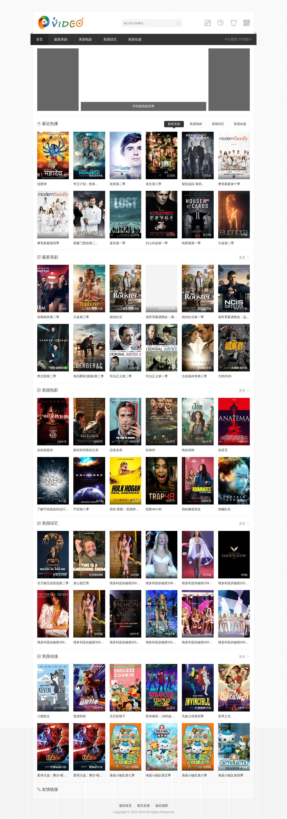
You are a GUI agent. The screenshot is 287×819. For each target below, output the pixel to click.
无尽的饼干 (117, 716)
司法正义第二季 (121, 376)
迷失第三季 (153, 184)
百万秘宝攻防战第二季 (53, 583)
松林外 (150, 450)
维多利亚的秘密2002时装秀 (92, 642)
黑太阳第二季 (46, 376)
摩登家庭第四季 (48, 243)
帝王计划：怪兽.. (85, 184)
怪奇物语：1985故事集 (162, 716)
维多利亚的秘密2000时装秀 (129, 583)
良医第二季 (117, 184)
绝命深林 (188, 450)
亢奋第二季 (226, 243)
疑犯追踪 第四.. (192, 184)
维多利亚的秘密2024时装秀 (237, 583)
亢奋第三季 (81, 317)
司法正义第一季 (157, 376)
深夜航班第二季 (48, 317)
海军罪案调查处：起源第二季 (238, 317)
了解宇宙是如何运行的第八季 (57, 509)
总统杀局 (116, 450)
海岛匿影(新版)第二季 (88, 376)
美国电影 (85, 39)
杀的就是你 (45, 450)
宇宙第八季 (81, 509)
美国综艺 (110, 39)
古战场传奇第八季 (194, 376)
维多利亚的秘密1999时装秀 (201, 583)
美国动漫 (134, 39)
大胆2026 (224, 376)
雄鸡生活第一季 (193, 317)
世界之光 (224, 716)
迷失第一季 (117, 243)
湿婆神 (42, 184)
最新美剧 (60, 39)
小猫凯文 (43, 716)
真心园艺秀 (81, 583)
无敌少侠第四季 (193, 716)
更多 (244, 257)
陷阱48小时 (154, 509)
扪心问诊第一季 (157, 243)
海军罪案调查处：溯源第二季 (166, 317)
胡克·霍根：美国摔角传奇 (127, 509)
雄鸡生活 (116, 317)
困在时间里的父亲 (85, 450)
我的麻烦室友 (191, 509)
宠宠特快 (79, 716)
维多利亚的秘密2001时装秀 (56, 642)
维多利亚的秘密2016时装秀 (165, 642)
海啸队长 (224, 509)
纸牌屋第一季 (191, 243)
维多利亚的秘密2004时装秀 (237, 642)
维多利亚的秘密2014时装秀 (129, 642)
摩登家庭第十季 (229, 184)
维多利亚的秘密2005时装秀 (201, 642)
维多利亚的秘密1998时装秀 (165, 583)
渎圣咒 (223, 450)
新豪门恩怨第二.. (85, 243)
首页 (39, 39)
